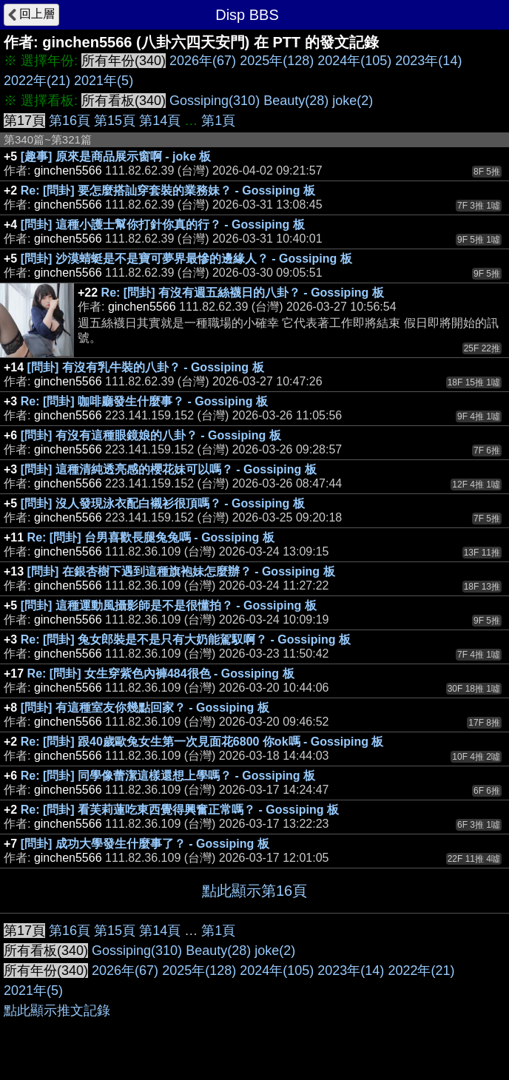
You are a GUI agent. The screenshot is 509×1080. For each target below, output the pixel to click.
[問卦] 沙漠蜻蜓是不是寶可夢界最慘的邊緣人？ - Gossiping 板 (186, 258)
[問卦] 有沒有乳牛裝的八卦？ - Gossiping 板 (145, 367)
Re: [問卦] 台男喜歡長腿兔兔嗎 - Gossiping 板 (150, 537)
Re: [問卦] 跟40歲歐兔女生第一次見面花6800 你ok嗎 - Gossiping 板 (202, 741)
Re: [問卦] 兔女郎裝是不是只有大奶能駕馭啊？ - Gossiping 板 (186, 639)
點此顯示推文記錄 (57, 1010)
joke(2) (352, 100)
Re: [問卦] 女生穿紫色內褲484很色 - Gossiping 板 (160, 673)
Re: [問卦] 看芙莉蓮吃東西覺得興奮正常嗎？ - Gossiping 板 (180, 809)
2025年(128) (277, 60)
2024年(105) (354, 60)
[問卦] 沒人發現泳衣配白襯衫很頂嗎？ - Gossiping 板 (163, 503)
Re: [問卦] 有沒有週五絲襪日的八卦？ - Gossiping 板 (242, 292)
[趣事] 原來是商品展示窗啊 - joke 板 (116, 156)
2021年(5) (103, 80)
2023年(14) (428, 60)
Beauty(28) (295, 100)
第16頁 (69, 120)
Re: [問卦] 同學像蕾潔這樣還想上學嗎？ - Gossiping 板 (168, 775)
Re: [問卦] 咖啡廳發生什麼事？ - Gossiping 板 (144, 401)
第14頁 (160, 120)
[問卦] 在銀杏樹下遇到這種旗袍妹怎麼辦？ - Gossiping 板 (181, 571)
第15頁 (114, 120)
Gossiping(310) (214, 100)
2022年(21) (37, 80)
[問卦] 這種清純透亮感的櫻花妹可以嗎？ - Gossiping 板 (169, 469)
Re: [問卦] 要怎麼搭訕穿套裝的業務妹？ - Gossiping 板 (168, 190)
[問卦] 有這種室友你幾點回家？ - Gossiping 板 (145, 707)
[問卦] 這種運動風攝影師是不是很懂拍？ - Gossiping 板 (169, 605)
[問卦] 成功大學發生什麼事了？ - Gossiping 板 (145, 843)
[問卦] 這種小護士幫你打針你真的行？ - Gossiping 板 (163, 224)
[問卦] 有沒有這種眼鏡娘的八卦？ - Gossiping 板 (151, 435)
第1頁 (218, 120)
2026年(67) (202, 60)
